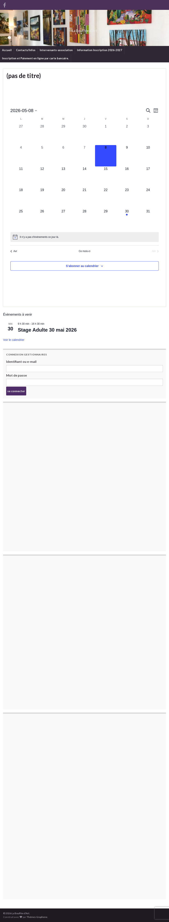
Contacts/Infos (25, 50)
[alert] (84, 237)
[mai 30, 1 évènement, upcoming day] (126, 219)
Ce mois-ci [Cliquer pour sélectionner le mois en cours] (84, 251)
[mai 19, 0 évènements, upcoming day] (42, 198)
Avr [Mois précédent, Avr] (13, 251)
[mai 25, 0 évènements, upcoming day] (21, 219)
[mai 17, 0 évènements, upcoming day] (148, 177)
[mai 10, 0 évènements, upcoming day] (148, 155)
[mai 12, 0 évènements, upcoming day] (42, 177)
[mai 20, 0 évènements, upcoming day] (63, 198)
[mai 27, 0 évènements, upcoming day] (63, 219)
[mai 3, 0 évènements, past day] (148, 134)
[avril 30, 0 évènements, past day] (84, 134)
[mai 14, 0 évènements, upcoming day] (84, 177)
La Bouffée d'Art (84, 29)
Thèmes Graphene (37, 917)
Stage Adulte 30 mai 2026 (47, 330)
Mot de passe (16, 375)
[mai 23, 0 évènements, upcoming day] (126, 198)
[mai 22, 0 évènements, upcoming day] (105, 198)
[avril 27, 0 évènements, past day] (21, 134)
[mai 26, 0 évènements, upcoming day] (42, 219)
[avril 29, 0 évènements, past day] (63, 134)
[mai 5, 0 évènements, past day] (42, 155)
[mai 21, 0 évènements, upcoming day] (84, 198)
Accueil (7, 50)
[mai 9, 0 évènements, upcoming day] (126, 155)
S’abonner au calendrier (82, 266)
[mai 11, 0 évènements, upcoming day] (21, 177)
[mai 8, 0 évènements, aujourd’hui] (105, 155)
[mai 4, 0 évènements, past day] (21, 155)
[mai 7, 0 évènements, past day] (84, 155)
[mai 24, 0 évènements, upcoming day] (148, 198)
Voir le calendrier (13, 339)
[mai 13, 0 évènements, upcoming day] (63, 177)
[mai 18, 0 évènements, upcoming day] (21, 198)
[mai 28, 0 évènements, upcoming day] (84, 219)
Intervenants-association (56, 50)
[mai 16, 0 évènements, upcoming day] (126, 177)
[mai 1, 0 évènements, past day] (105, 134)
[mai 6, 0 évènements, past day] (63, 155)
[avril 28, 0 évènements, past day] (42, 134)
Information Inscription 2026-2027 (99, 50)
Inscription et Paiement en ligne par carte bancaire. (35, 58)
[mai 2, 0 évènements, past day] (126, 134)
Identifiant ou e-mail (21, 361)
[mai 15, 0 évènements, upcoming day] (105, 177)
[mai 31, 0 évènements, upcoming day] (148, 219)
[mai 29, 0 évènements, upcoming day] (105, 219)
